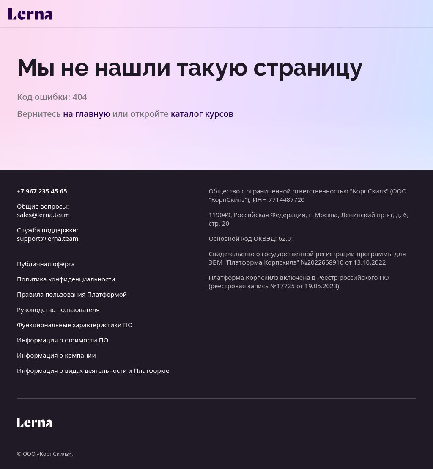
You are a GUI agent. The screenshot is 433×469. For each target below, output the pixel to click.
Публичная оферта (46, 263)
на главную (86, 113)
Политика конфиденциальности (66, 279)
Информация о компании (56, 355)
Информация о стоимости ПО (62, 340)
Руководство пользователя (58, 309)
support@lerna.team (48, 238)
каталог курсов (202, 113)
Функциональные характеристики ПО (75, 324)
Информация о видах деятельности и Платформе (93, 370)
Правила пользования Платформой (72, 294)
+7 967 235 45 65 (42, 191)
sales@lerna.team (43, 214)
